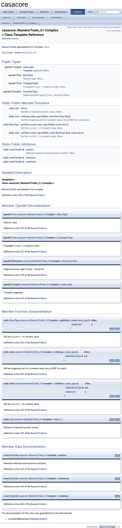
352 (22, 341)
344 (22, 485)
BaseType (28, 75)
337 (22, 251)
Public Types (72, 27)
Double (18, 149)
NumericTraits (9, 47)
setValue (25, 132)
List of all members (114, 31)
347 (22, 432)
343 (22, 503)
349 (22, 373)
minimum (30, 157)
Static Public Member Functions (90, 27)
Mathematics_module (10, 39)
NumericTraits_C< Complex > (25, 23)
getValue (25, 124)
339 (22, 274)
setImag (25, 116)
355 (22, 408)
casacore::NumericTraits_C (30, 213)
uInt (17, 108)
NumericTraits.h (25, 52)
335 (22, 227)
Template (28, 70)
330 (20, 194)
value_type (28, 67)
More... (47, 47)
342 (22, 468)
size (23, 108)
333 (22, 297)
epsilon (29, 149)
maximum (31, 161)
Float (18, 75)
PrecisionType (30, 91)
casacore (5, 23)
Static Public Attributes (111, 27)
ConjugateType (30, 83)
